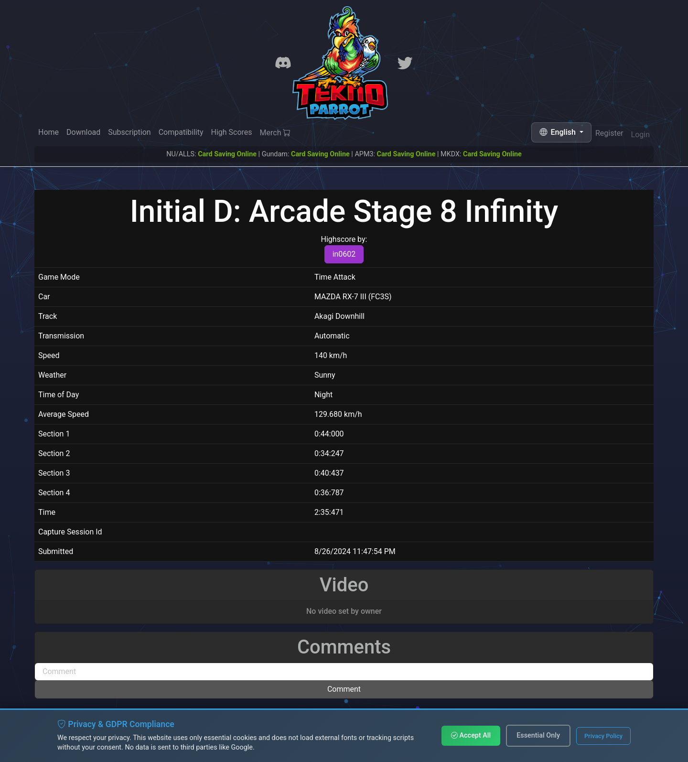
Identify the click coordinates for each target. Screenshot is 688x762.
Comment (344, 689)
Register (609, 134)
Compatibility (181, 132)
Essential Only (538, 735)
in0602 (344, 254)
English (558, 132)
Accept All (471, 735)
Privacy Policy (603, 736)
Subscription (129, 132)
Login (640, 135)
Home (48, 132)
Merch (275, 133)
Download (83, 132)
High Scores (231, 132)
